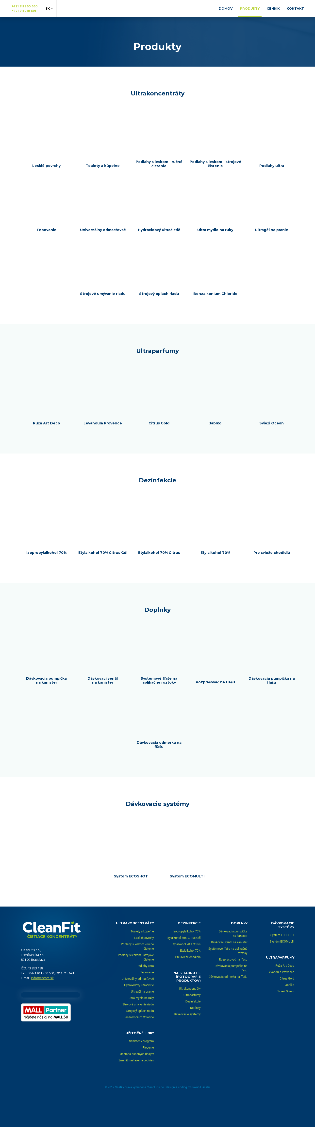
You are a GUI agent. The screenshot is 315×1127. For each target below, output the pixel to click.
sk (48, 8)
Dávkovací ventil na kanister (229, 968)
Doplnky (195, 1034)
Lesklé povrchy (144, 964)
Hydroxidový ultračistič (139, 1011)
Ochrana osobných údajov (137, 1080)
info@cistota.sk (42, 1004)
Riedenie (148, 1074)
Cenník (273, 8)
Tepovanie (147, 998)
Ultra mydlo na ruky (141, 1024)
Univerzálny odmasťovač (138, 1005)
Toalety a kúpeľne (142, 957)
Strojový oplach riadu (140, 1037)
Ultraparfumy (191, 1021)
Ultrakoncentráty (190, 1015)
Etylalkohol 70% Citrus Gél (183, 964)
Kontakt (295, 8)
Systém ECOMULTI (282, 968)
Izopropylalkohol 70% (187, 957)
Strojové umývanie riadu (138, 1030)
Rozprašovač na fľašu (233, 985)
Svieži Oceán (285, 1017)
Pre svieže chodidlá (188, 983)
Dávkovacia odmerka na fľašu (228, 1003)
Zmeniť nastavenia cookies (136, 1087)
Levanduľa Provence (281, 998)
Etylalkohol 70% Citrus (186, 970)
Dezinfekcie (193, 1028)
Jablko (289, 1011)
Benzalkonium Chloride (139, 1043)
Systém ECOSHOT (282, 961)
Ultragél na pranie (142, 1017)
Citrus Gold (287, 1004)
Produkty (250, 8)
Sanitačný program (141, 1067)
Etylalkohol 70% (190, 977)
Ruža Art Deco (285, 992)
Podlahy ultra (145, 992)
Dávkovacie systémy (187, 1040)
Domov (226, 8)
